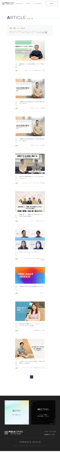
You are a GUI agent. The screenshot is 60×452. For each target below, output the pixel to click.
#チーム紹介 (44, 32)
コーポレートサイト (49, 432)
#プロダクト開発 (16, 31)
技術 (11, 28)
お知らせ (23, 28)
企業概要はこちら (49, 435)
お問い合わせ (36, 442)
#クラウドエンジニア (26, 31)
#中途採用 (38, 32)
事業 (14, 28)
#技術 (10, 31)
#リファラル (12, 32)
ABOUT (28, 3)
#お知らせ (23, 32)
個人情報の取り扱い (25, 442)
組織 (18, 28)
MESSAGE (19, 3)
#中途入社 (45, 31)
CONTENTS (38, 3)
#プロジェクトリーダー (37, 31)
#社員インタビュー (31, 32)
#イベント (18, 32)
